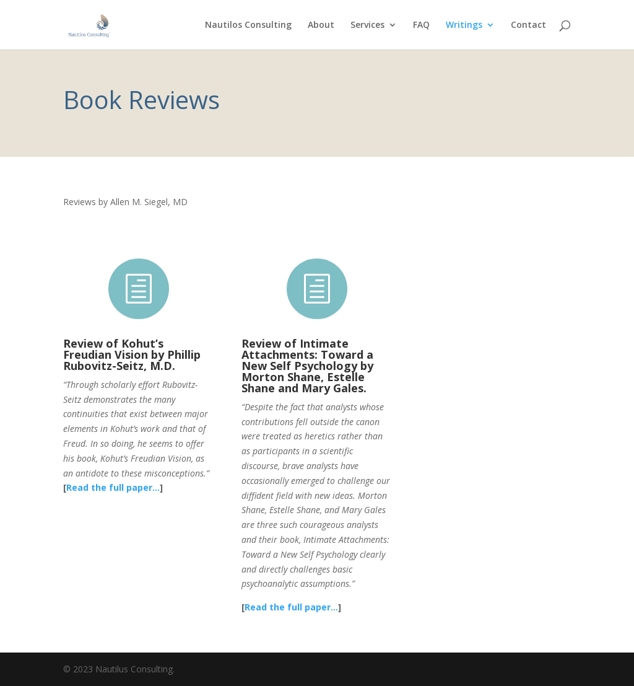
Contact (528, 25)
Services (367, 25)
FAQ (421, 25)
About (321, 25)
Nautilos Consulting (248, 25)
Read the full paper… (113, 487)
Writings (464, 25)
